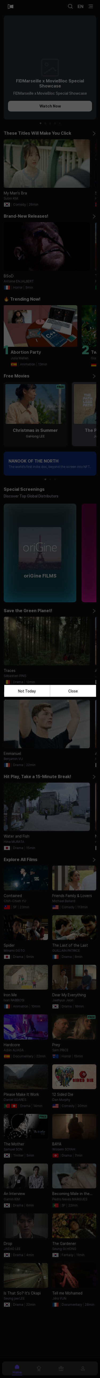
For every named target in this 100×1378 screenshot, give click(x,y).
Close (73, 691)
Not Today (27, 691)
